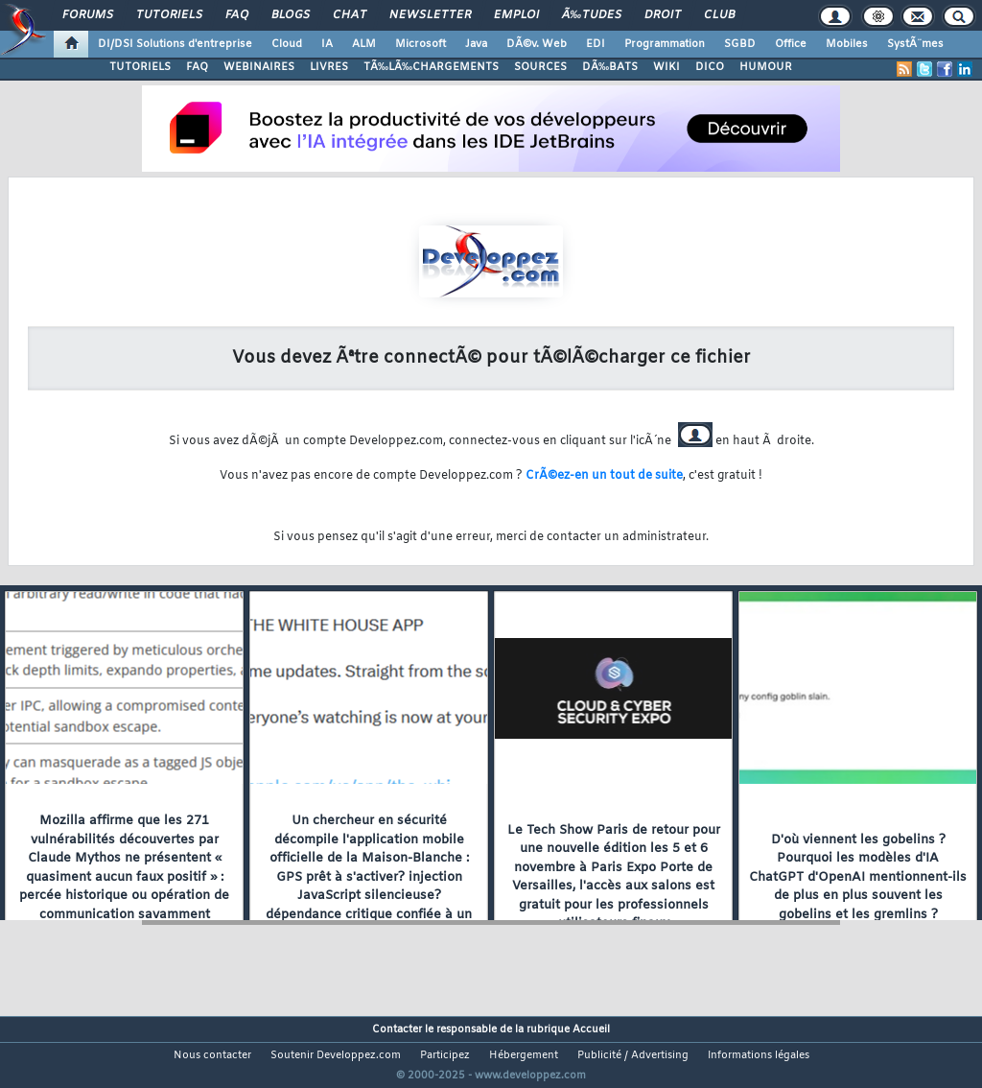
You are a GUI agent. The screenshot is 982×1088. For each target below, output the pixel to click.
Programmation (664, 44)
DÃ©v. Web (536, 44)
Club (719, 15)
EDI (595, 44)
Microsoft (420, 44)
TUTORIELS (140, 67)
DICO (709, 67)
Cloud (286, 44)
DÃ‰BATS (610, 67)
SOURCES (540, 67)
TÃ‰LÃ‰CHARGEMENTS (431, 67)
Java (476, 44)
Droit (663, 15)
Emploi (516, 15)
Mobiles (847, 44)
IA (327, 44)
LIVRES (329, 67)
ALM (364, 44)
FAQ (236, 15)
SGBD (740, 44)
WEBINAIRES (258, 67)
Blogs (290, 15)
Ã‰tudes (591, 15)
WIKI (666, 67)
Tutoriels (169, 15)
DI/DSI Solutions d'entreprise (175, 44)
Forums (87, 15)
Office (791, 44)
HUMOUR (765, 67)
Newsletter (430, 15)
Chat (349, 15)
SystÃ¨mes (915, 44)
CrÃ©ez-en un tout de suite (604, 476)
